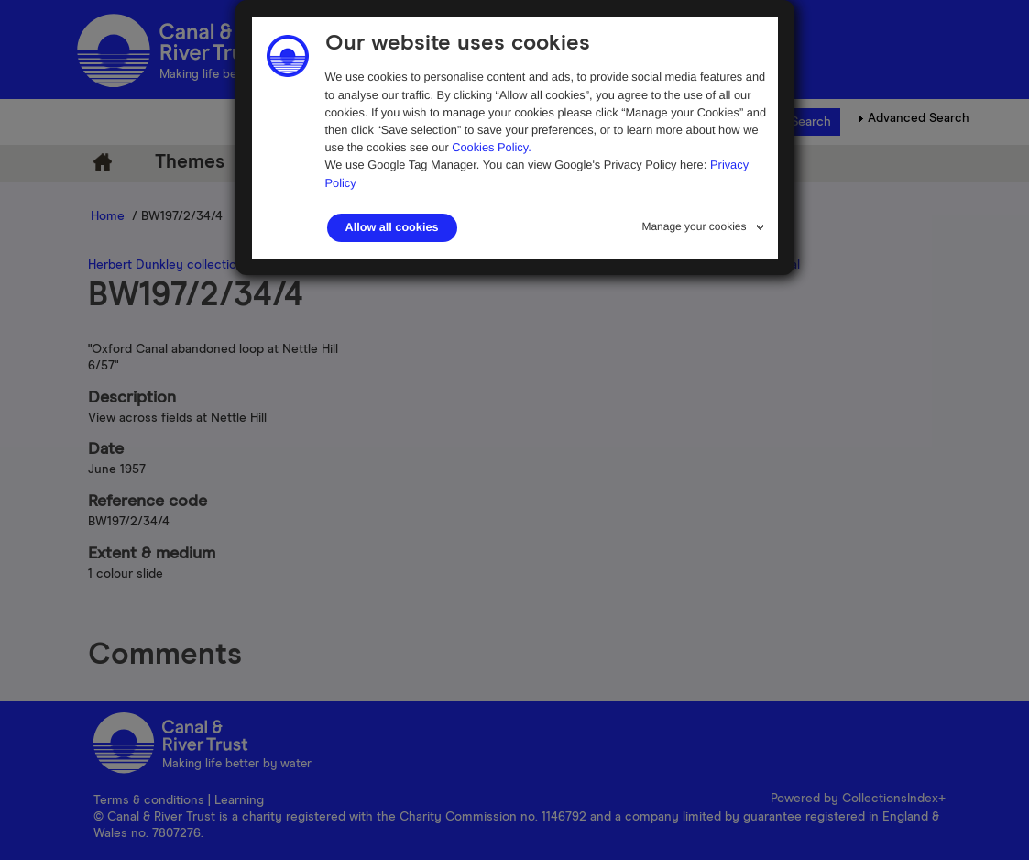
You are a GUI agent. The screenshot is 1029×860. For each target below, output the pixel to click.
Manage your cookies (693, 226)
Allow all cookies (392, 227)
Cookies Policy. (491, 147)
